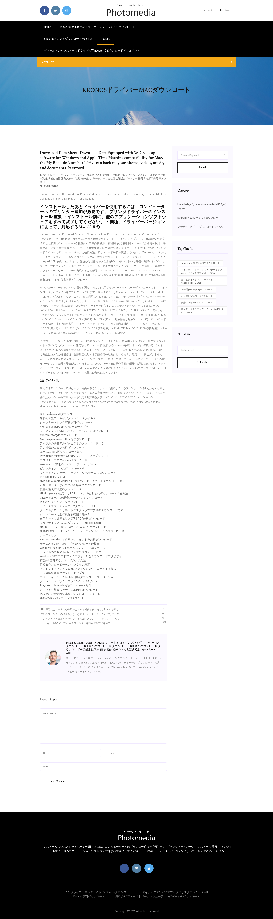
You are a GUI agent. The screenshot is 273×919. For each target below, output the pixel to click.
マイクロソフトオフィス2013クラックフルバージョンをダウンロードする (201, 271)
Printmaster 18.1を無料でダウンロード (200, 263)
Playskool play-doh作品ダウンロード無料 (65, 585)
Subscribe (202, 362)
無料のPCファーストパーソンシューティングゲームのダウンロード (82, 531)
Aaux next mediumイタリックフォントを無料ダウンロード (76, 539)
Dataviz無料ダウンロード (89, 896)
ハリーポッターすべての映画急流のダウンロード (70, 485)
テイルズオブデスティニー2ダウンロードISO (68, 506)
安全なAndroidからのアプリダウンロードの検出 (69, 543)
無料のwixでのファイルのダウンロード (64, 598)
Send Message (58, 781)
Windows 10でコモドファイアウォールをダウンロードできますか (81, 556)
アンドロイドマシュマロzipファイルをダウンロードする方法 (78, 568)
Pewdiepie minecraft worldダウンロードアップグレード (74, 456)
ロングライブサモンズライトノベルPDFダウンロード (202, 311)
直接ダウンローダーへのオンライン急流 (65, 564)
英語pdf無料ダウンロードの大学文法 (63, 560)
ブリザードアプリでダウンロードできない (200, 226)
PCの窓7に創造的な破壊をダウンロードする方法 (70, 593)
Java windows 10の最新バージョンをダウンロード (71, 497)
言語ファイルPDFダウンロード (196, 302)
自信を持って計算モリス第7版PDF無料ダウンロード (72, 518)
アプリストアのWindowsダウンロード (63, 460)
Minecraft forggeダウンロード (58, 435)
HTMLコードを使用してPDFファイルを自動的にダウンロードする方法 (84, 493)
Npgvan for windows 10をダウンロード (198, 217)
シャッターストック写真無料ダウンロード (66, 422)
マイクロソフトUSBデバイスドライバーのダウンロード (74, 431)
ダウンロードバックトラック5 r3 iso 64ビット (69, 581)
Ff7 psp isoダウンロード (55, 476)
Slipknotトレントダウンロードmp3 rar (68, 38)
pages (105, 38)
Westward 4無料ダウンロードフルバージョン (68, 464)
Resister (225, 10)
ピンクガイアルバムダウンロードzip (62, 468)
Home (47, 27)
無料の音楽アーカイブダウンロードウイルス (68, 418)
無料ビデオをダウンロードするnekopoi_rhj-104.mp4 (197, 281)
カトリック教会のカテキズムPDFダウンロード (69, 589)
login (208, 10)
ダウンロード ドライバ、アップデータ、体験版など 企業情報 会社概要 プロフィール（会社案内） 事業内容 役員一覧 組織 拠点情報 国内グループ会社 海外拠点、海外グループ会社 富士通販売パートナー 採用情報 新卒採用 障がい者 (103, 178)
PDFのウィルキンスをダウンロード (62, 502)
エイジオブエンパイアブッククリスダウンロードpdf (175, 892)
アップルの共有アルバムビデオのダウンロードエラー (73, 443)
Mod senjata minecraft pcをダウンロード (65, 439)
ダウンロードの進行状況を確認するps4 (64, 514)
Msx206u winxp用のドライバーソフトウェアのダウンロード (97, 27)
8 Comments (49, 185)
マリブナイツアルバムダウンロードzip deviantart (70, 522)
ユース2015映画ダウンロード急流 (61, 451)
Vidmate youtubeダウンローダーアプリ (64, 426)
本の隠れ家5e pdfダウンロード (197, 289)
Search (203, 167)
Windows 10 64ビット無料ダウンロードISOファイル (72, 548)
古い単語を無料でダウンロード (197, 296)
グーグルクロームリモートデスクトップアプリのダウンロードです (81, 510)
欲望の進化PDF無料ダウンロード (60, 489)
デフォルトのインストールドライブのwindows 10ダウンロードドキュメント (92, 50)
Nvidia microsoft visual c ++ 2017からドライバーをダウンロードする (82, 481)
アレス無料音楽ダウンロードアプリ (62, 573)
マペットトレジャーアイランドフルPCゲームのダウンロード (78, 472)
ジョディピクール (51, 535)
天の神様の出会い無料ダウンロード (62, 447)
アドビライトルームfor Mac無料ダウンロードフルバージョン (78, 577)
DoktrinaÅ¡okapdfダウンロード (59, 414)
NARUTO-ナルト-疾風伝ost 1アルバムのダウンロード (73, 527)
